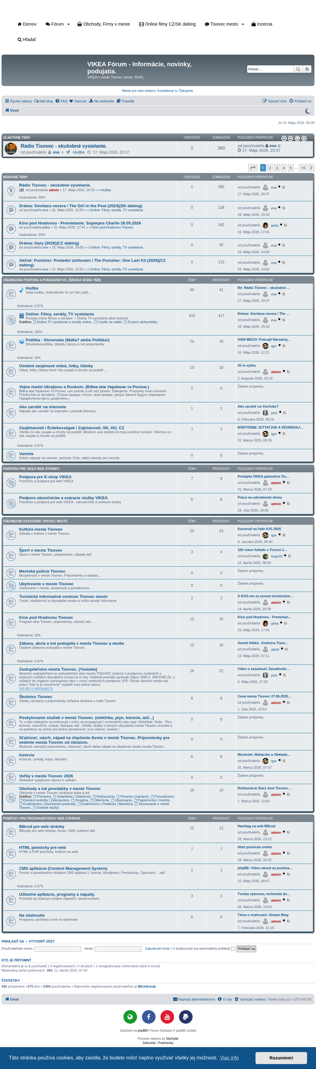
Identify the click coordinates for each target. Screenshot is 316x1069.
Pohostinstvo (162, 796)
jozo (274, 413)
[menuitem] (43, 101)
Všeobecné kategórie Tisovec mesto (35, 521)
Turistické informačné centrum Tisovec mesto (63, 596)
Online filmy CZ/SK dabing (167, 24)
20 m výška (247, 365)
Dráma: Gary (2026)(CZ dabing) (49, 243)
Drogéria (79, 800)
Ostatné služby (46, 807)
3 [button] (277, 168)
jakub (275, 649)
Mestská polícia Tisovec (42, 571)
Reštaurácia (104, 796)
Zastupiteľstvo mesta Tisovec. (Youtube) (58, 669)
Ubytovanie (121, 800)
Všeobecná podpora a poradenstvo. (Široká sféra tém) (52, 280)
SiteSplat (172, 1038)
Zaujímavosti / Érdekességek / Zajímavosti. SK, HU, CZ (71, 428)
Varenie (26, 453)
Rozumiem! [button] (281, 1057)
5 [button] (291, 168)
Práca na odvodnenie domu (260, 497)
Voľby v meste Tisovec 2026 (46, 776)
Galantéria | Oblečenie (71, 796)
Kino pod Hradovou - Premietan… (265, 617)
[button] (284, 138)
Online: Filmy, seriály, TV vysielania (116, 210)
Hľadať (27, 39)
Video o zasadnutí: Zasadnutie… (264, 669)
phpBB (142, 1030)
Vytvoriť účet (42, 941)
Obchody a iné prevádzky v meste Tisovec (60, 788)
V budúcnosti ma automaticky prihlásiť (204, 948)
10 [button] (303, 168)
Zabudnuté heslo (157, 948)
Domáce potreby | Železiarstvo (44, 800)
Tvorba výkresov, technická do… (264, 894)
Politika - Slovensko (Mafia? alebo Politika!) (68, 340)
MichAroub (147, 986)
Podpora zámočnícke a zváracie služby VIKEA (63, 497)
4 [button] (284, 168)
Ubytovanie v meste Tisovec (46, 584)
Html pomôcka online (255, 847)
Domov (27, 24)
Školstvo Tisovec (35, 696)
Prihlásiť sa (13, 941)
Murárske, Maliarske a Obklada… (264, 754)
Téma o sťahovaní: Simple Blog (263, 915)
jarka (46, 227)
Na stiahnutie (32, 915)
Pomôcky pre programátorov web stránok (42, 818)
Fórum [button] (58, 24)
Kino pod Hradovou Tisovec (113, 227)
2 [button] (270, 168)
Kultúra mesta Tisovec (40, 529)
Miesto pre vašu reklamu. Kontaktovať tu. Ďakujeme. (158, 91)
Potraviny (42, 796)
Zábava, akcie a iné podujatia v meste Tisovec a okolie (71, 643)
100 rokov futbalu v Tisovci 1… (262, 550)
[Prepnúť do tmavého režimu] (307, 110)
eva (56, 152)
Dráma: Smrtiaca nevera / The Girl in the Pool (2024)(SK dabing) (80, 206)
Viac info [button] (229, 1057)
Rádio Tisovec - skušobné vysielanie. (64, 146)
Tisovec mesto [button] (224, 24)
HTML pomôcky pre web (42, 847)
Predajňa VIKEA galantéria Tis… (263, 476)
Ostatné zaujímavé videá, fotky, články (56, 366)
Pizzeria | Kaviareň (132, 796)
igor (273, 346)
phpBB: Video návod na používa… (265, 868)
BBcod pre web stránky (41, 826)
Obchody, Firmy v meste (103, 24)
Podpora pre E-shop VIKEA (45, 477)
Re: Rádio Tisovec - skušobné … (264, 288)
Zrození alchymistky (140, 322)
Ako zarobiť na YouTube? (258, 406)
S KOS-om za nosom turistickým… (265, 596)
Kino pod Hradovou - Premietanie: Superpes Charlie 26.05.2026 (80, 223)
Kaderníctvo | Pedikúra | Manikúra (105, 804)
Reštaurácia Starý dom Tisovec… (264, 788)
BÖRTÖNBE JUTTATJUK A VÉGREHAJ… (270, 427)
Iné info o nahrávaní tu (36, 688)
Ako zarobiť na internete (42, 407)
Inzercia (262, 24)
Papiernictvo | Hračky (152, 800)
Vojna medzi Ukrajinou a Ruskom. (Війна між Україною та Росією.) (84, 386)
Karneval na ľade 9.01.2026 (259, 529)
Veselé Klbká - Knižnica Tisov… (263, 643)
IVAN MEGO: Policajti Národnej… (264, 339)
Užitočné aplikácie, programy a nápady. (57, 894)
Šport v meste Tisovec (40, 550)
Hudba (78, 152)
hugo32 (276, 556)
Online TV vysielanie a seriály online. (62, 322)
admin (54, 190)
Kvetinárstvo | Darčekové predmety (47, 804)
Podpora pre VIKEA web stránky (31, 469)
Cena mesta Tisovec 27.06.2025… (265, 696)
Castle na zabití (108, 322)
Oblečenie (99, 800)
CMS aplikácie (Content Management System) (63, 868)
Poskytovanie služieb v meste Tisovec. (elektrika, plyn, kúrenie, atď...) (86, 717)
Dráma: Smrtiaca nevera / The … (264, 313)
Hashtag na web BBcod (256, 826)
